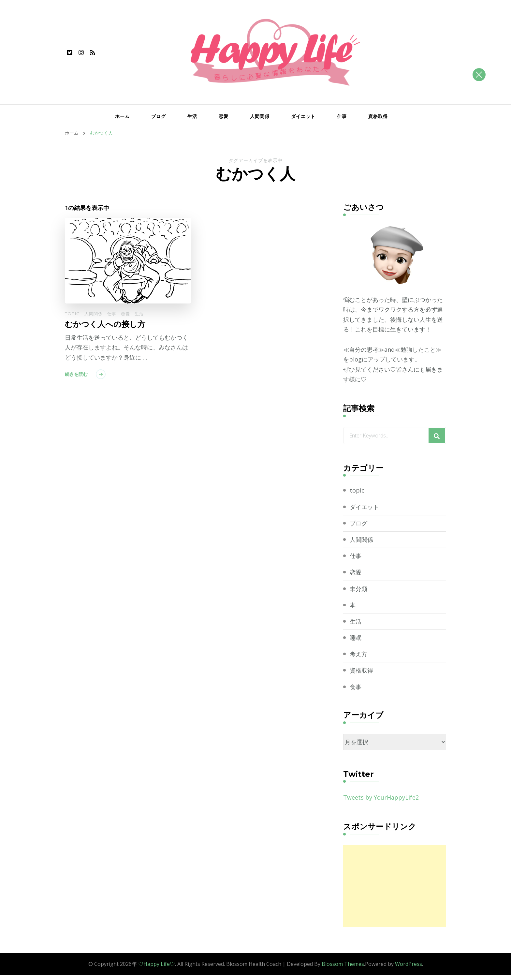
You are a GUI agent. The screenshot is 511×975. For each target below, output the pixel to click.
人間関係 (260, 116)
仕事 (342, 116)
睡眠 (355, 638)
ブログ (158, 116)
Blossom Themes (343, 964)
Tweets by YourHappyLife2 (381, 797)
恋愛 (223, 116)
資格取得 (378, 116)
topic (72, 313)
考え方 (358, 654)
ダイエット (303, 116)
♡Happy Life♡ (156, 964)
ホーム (122, 116)
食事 (355, 687)
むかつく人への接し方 (105, 324)
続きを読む (76, 374)
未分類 (358, 589)
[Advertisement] (394, 886)
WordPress (408, 964)
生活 (192, 116)
